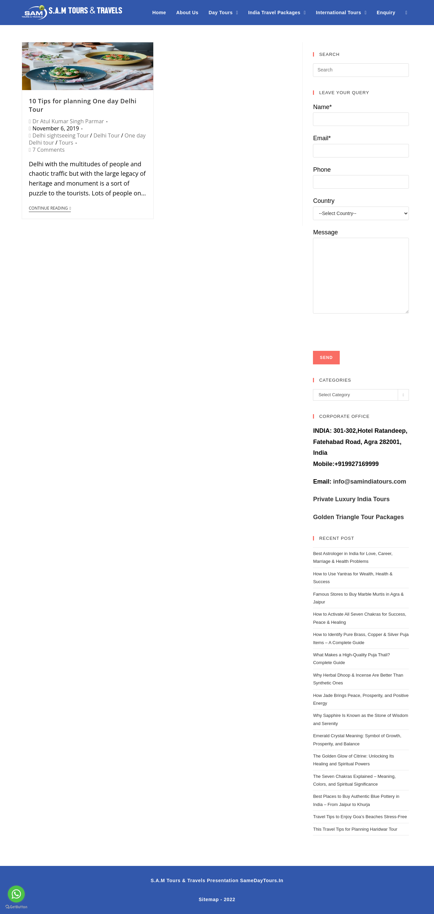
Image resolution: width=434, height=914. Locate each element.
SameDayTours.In (261, 880)
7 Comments (49, 149)
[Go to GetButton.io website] (16, 907)
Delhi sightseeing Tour (61, 135)
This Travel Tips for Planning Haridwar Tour (355, 829)
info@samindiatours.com (368, 481)
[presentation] (364, 327)
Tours (66, 142)
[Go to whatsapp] (16, 894)
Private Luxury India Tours (351, 499)
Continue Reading (50, 208)
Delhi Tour (107, 135)
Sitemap (209, 899)
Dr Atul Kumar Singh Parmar (68, 121)
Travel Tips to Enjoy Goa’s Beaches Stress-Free (360, 816)
